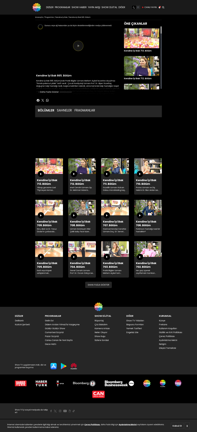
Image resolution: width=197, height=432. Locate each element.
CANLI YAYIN (149, 7)
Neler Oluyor (101, 332)
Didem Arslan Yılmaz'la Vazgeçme (62, 324)
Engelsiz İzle (132, 332)
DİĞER (121, 7)
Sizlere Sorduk (102, 340)
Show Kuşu (100, 336)
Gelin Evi (49, 320)
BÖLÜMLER (46, 110)
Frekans (163, 324)
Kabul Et (177, 425)
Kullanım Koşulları (168, 328)
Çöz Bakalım (101, 324)
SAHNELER (64, 110)
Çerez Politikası (92, 424)
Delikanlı (19, 320)
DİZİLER (50, 7)
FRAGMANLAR (84, 110)
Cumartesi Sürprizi (54, 332)
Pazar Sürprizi (52, 336)
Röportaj (99, 320)
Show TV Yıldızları (135, 320)
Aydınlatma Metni (128, 424)
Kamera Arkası (102, 328)
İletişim (162, 344)
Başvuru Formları (135, 324)
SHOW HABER (79, 7)
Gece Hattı (50, 344)
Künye (162, 320)
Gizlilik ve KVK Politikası (170, 332)
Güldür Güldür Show (55, 328)
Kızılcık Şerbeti (22, 324)
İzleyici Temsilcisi (167, 348)
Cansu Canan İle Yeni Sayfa (59, 340)
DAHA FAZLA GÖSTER (98, 284)
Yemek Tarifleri (134, 328)
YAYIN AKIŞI (94, 7)
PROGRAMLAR (62, 7)
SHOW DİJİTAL (109, 7)
